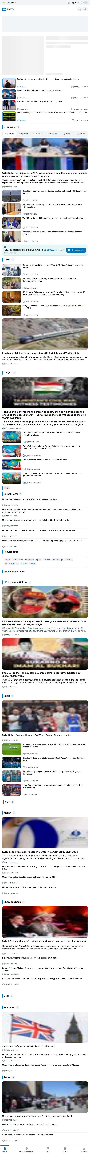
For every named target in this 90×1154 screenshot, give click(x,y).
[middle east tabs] (10, 133)
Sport (38, 559)
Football (68, 559)
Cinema (24, 564)
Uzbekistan (18, 559)
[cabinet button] (85, 9)
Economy (29, 559)
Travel (32, 564)
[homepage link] (8, 9)
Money (47, 559)
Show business (12, 564)
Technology (57, 559)
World (7, 559)
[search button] (79, 9)
